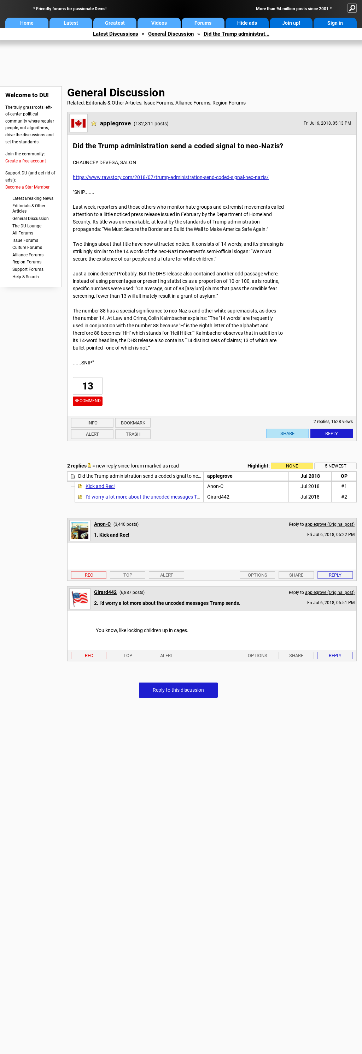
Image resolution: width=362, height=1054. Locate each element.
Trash (133, 434)
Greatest (115, 23)
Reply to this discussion (178, 690)
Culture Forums (27, 247)
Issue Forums (25, 240)
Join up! (291, 23)
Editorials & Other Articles (28, 208)
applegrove (115, 123)
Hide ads (247, 23)
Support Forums (27, 269)
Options (257, 575)
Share (287, 433)
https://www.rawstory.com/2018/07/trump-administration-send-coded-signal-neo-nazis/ (171, 177)
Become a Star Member (27, 187)
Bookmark (133, 422)
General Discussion (171, 34)
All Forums (22, 233)
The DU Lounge (26, 226)
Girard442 (105, 592)
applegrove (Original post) (330, 524)
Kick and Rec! (100, 486)
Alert (92, 434)
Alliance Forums (27, 254)
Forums (202, 23)
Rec (89, 575)
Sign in (335, 23)
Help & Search (25, 276)
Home (27, 23)
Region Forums (26, 262)
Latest (71, 23)
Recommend (88, 400)
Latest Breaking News (32, 198)
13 (87, 386)
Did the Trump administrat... (236, 34)
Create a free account (25, 161)
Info (92, 422)
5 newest (335, 466)
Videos (159, 23)
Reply (331, 433)
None (292, 466)
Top (127, 575)
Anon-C (102, 524)
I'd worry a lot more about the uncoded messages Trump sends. (155, 497)
